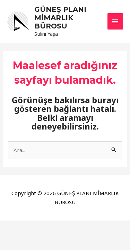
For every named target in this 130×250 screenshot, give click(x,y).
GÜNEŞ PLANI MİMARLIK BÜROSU (60, 17)
